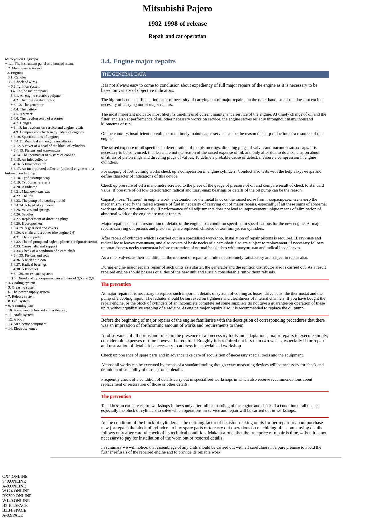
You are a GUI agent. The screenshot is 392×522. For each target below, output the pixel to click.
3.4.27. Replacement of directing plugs (39, 219)
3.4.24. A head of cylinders (34, 205)
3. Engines (15, 72)
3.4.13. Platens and (37, 150)
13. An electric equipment (27, 324)
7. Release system (21, 296)
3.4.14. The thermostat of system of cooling (43, 155)
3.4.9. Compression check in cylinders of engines (47, 132)
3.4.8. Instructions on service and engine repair (48, 127)
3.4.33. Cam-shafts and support (34, 246)
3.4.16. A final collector (28, 164)
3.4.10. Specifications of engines (35, 136)
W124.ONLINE (16, 491)
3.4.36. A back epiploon (28, 260)
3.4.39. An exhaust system (33, 273)
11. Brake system (20, 315)
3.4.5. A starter (21, 114)
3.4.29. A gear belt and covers (36, 228)
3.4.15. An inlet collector (29, 159)
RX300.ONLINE (17, 495)
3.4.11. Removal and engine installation (43, 141)
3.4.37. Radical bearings (29, 264)
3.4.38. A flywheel (24, 269)
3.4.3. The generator (29, 104)
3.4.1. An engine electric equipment (37, 95)
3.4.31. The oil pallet (26, 237)
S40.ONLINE (14, 481)
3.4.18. (30, 178)
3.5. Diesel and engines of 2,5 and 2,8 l (53, 278)
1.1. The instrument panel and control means (41, 63)
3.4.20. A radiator (24, 187)
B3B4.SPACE (14, 510)
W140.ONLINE (16, 500)
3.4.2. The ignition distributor (33, 100)
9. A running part (20, 305)
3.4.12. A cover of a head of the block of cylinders (48, 146)
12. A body (16, 319)
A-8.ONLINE (14, 486)
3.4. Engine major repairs (29, 91)
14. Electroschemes (22, 328)
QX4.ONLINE (15, 476)
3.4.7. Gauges (21, 123)
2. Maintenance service (25, 68)
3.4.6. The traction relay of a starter (37, 118)
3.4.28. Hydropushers (27, 223)
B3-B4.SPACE (15, 505)
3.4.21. (30, 191)
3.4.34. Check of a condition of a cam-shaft (43, 251)
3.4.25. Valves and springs (30, 209)
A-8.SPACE (12, 515)
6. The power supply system (29, 292)
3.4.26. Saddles (22, 214)
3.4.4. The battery (24, 109)
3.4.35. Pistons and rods (31, 255)
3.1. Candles (17, 77)
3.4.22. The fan (22, 196)
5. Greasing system (22, 287)
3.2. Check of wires (22, 82)
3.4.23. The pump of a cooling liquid (38, 200)
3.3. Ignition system (25, 86)
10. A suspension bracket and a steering (37, 310)
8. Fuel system (18, 301)
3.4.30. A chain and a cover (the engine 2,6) (43, 232)
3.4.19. (30, 182)
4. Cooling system (21, 283)
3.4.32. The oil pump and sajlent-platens (54, 241)
